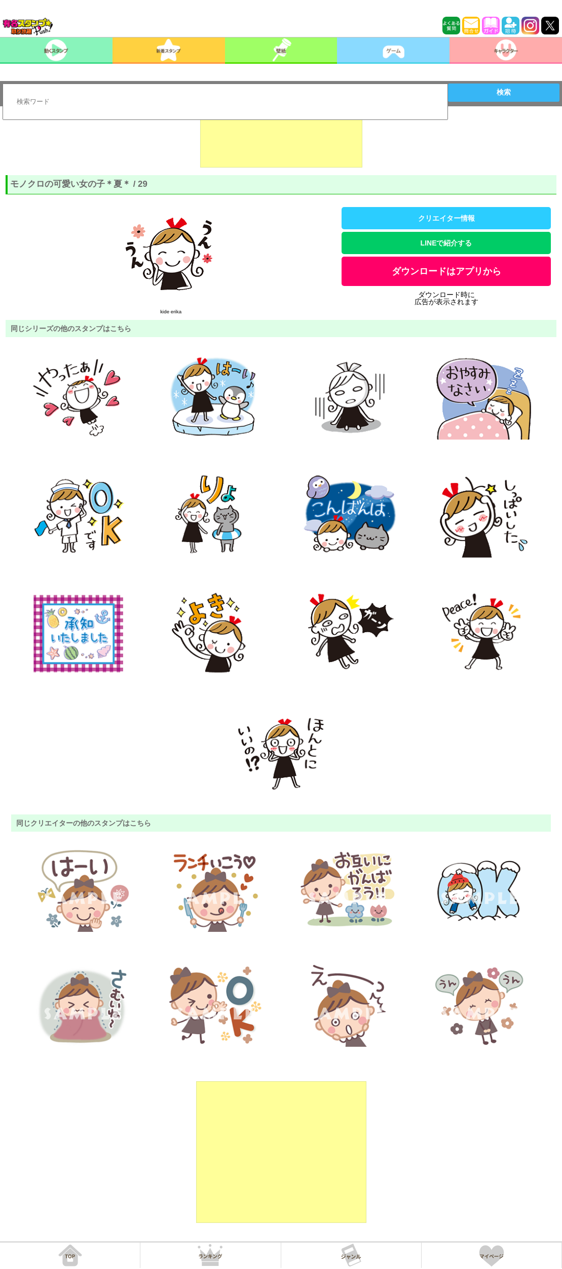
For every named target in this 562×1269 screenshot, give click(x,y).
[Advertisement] (281, 142)
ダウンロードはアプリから (446, 271)
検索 (504, 92)
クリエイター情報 (446, 218)
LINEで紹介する (446, 243)
